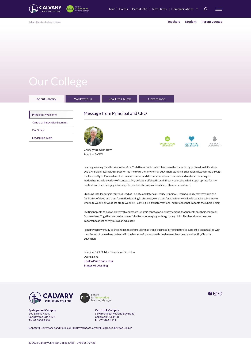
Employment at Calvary (86, 327)
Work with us (83, 99)
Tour (112, 9)
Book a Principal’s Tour (98, 260)
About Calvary (46, 99)
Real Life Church (119, 99)
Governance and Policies (55, 327)
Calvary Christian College (40, 22)
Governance (156, 99)
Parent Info (140, 9)
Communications (183, 9)
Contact (34, 327)
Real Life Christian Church (116, 327)
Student (191, 21)
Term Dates (160, 9)
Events (124, 9)
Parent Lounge (212, 21)
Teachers (173, 21)
